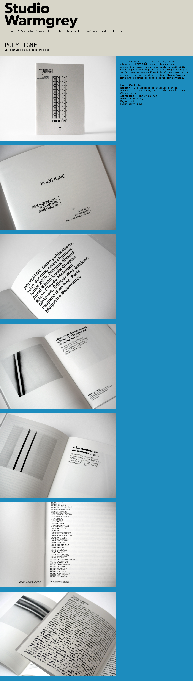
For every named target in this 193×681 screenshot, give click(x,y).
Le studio (119, 31)
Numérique (92, 31)
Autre (105, 31)
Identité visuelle (70, 31)
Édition (9, 31)
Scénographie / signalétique (36, 31)
